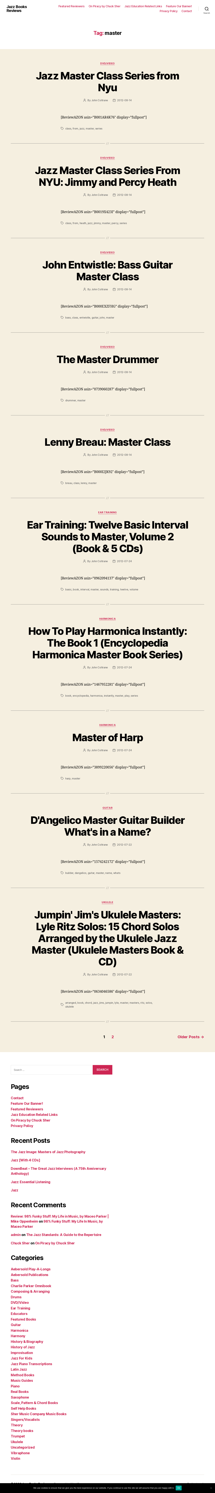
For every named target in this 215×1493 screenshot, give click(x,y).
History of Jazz (23, 1347)
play (127, 695)
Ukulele (107, 902)
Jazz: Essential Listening (30, 1182)
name (108, 873)
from (75, 128)
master (90, 128)
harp (68, 778)
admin (16, 1235)
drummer (70, 400)
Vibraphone (20, 1453)
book (76, 589)
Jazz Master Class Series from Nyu (107, 81)
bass (68, 317)
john (102, 317)
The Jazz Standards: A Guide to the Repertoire (63, 1235)
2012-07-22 (124, 844)
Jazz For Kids (21, 1358)
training (114, 589)
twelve (124, 589)
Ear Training (107, 512)
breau (68, 483)
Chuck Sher (20, 1243)
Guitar (107, 807)
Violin (15, 1459)
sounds (104, 589)
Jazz (14, 1190)
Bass (15, 1280)
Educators (19, 1314)
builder (69, 873)
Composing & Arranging (30, 1291)
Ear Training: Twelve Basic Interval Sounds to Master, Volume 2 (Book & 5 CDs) (107, 537)
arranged (70, 1002)
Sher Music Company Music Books (39, 1414)
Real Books (20, 1392)
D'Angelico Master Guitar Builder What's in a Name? (107, 826)
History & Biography (27, 1342)
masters (134, 1002)
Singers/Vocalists (25, 1420)
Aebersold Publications (29, 1275)
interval (84, 589)
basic (68, 589)
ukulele (69, 1006)
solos (149, 1002)
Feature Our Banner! (179, 6)
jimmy (97, 223)
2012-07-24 (124, 561)
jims (101, 1002)
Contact (186, 11)
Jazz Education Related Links (143, 6)
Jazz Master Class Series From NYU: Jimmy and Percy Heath (107, 176)
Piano (15, 1386)
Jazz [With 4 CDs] (25, 1160)
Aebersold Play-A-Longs (31, 1269)
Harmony (18, 1336)
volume (134, 589)
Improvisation (22, 1353)
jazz (82, 128)
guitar (95, 317)
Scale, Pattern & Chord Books (34, 1403)
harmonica (96, 695)
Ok (178, 1488)
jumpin (109, 1002)
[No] (211, 1488)
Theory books (22, 1431)
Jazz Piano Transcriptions (31, 1364)
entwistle (84, 317)
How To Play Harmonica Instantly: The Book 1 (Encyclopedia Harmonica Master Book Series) (107, 643)
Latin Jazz (19, 1369)
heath (83, 223)
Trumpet (18, 1436)
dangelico (81, 873)
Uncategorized (23, 1447)
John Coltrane (99, 100)
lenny (84, 483)
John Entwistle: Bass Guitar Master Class (107, 270)
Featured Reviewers (72, 6)
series (98, 128)
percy (115, 223)
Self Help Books (23, 1408)
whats (116, 873)
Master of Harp (107, 737)
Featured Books (23, 1319)
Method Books (22, 1375)
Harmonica (107, 618)
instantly (109, 695)
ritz (142, 1002)
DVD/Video (107, 63)
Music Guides (22, 1381)
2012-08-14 (124, 100)
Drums (16, 1297)
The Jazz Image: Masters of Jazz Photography (48, 1152)
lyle (116, 1002)
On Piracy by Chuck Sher (105, 6)
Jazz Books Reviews (16, 9)
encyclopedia (81, 695)
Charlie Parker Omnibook (31, 1286)
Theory (17, 1425)
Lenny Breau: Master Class (107, 442)
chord (88, 1002)
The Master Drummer (107, 359)
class (68, 128)
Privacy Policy (168, 11)
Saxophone (20, 1397)
